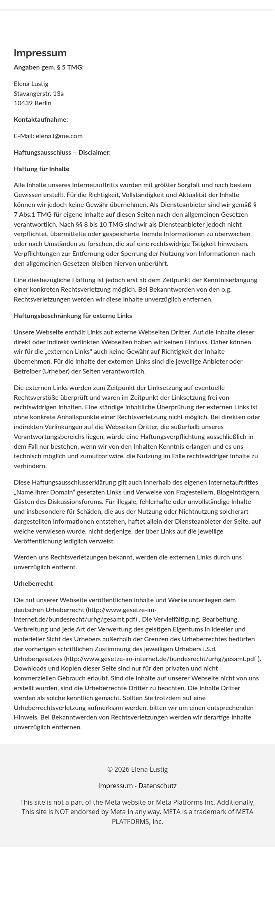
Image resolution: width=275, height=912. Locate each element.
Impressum (115, 785)
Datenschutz (158, 785)
